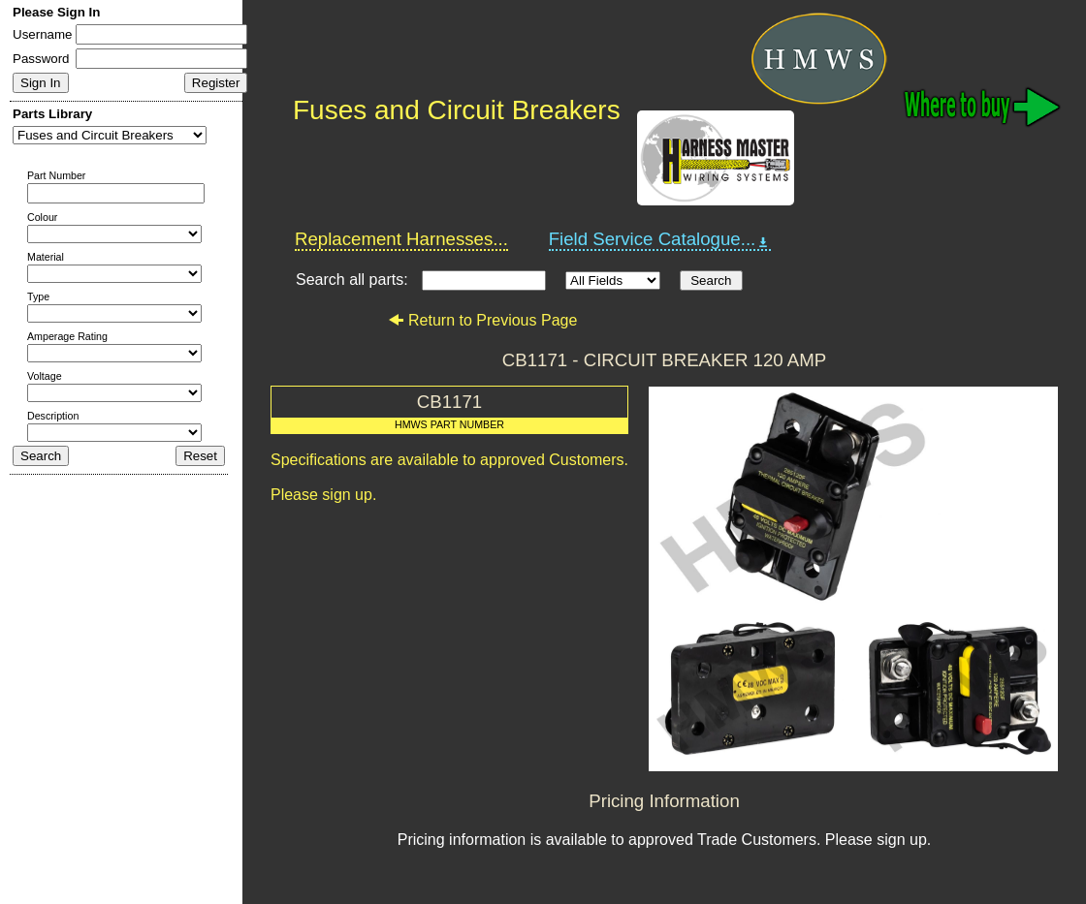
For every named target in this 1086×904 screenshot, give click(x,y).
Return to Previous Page (482, 320)
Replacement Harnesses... (401, 239)
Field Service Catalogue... (660, 239)
